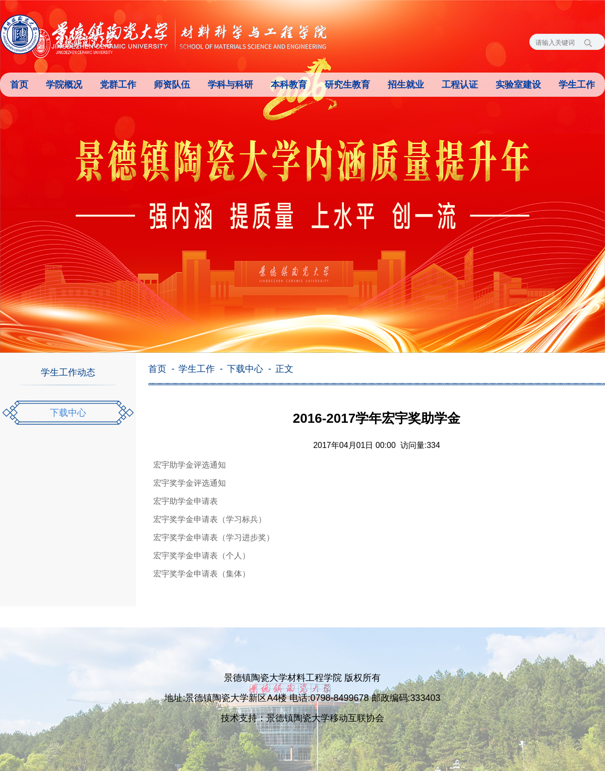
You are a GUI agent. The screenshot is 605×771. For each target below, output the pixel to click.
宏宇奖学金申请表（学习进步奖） (213, 537)
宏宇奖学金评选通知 (189, 483)
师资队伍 (172, 85)
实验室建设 (518, 85)
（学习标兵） (242, 519)
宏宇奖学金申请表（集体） (201, 573)
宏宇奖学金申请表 (185, 519)
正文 (284, 369)
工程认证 (460, 85)
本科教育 (289, 85)
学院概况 (64, 85)
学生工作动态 (68, 372)
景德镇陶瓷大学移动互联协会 (325, 718)
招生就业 (406, 85)
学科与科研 (230, 85)
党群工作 (118, 85)
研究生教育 (347, 85)
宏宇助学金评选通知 (189, 465)
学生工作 (577, 85)
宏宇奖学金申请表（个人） (201, 555)
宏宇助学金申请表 (185, 501)
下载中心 (68, 413)
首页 (19, 85)
